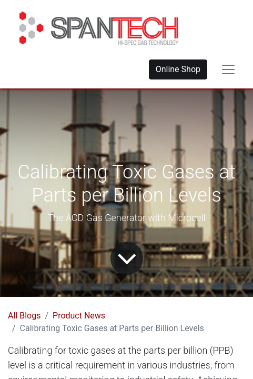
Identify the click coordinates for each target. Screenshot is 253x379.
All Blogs (24, 316)
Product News (79, 316)
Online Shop (178, 69)
